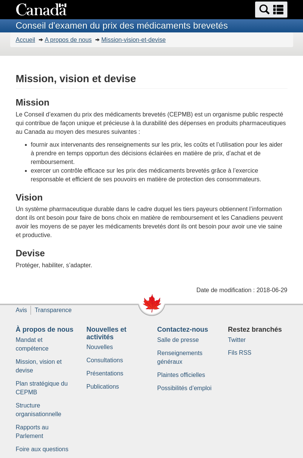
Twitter (237, 340)
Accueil (25, 40)
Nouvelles (99, 347)
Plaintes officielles (181, 375)
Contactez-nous (182, 329)
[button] (271, 10)
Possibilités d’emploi (184, 388)
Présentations (104, 373)
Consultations (104, 360)
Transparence (53, 310)
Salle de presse (178, 340)
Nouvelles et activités (106, 333)
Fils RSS (239, 352)
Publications (102, 386)
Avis (21, 310)
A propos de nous (68, 40)
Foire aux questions (42, 449)
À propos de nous (45, 329)
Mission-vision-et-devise (134, 40)
